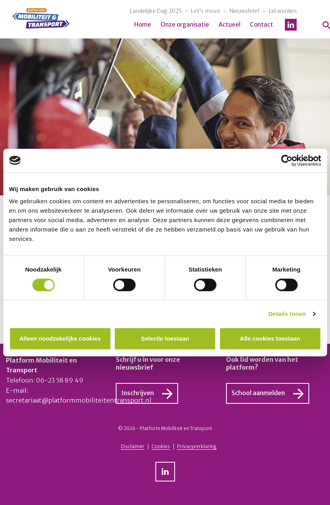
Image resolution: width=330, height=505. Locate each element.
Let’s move (205, 11)
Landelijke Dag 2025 (156, 11)
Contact (261, 24)
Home (142, 24)
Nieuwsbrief (244, 11)
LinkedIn (291, 25)
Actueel (230, 24)
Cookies (160, 446)
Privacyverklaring (197, 446)
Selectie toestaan (165, 338)
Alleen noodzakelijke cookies (60, 338)
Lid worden (283, 11)
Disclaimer (132, 446)
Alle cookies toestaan (270, 338)
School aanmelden (258, 393)
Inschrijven (137, 393)
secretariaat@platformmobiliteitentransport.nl (78, 400)
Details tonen (287, 313)
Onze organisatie (184, 24)
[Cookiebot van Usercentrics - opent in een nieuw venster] (286, 160)
